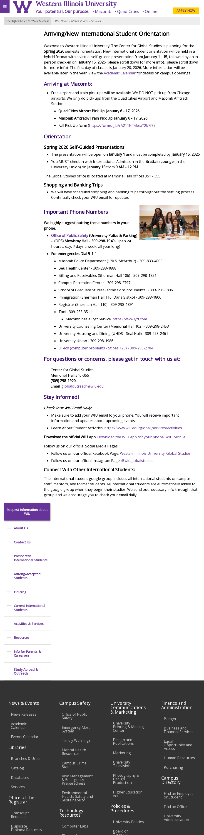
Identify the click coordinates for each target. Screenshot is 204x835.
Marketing (122, 591)
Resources (21, 161)
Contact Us (22, 66)
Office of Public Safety (80, 246)
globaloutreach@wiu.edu (93, 397)
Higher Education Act (127, 633)
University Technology (72, 715)
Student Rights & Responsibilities (127, 731)
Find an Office (175, 645)
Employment (39, 787)
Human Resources (179, 596)
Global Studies (79, 21)
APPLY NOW (186, 10)
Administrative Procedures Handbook (125, 703)
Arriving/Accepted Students (27, 100)
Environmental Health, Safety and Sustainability (77, 635)
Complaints (122, 742)
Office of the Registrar (21, 638)
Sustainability (67, 787)
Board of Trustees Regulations (123, 674)
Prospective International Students (30, 82)
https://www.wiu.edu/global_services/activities (154, 438)
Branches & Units (25, 597)
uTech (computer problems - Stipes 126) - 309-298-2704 (117, 358)
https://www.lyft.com (141, 329)
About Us (21, 52)
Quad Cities (128, 11)
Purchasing (173, 606)
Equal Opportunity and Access (178, 584)
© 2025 (107, 826)
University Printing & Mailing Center (128, 566)
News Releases (23, 553)
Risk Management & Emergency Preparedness (77, 618)
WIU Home (61, 21)
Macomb (103, 11)
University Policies (128, 660)
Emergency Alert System (76, 568)
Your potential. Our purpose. (62, 11)
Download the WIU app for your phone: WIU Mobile (152, 447)
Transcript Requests (20, 653)
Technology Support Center (75, 702)
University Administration (176, 656)
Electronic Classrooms (72, 676)
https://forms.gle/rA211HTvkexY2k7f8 (132, 130)
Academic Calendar (174, 73)
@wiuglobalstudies (148, 476)
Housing (20, 116)
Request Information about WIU (27, 35)
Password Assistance (71, 689)
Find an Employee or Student (179, 634)
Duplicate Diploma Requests (26, 667)
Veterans (92, 787)
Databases (20, 616)
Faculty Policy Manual (124, 688)
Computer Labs (75, 665)
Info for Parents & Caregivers (27, 177)
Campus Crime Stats (74, 603)
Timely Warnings (76, 579)
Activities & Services (29, 147)
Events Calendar (24, 575)
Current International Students (29, 131)
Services (96, 21)
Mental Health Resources (74, 590)
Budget (170, 557)
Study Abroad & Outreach (26, 195)
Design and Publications (123, 580)
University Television (121, 603)
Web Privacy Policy (191, 826)
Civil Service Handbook (123, 718)
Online (151, 11)
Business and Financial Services (178, 569)
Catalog (17, 606)
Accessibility (13, 787)
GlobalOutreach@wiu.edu (174, 811)
